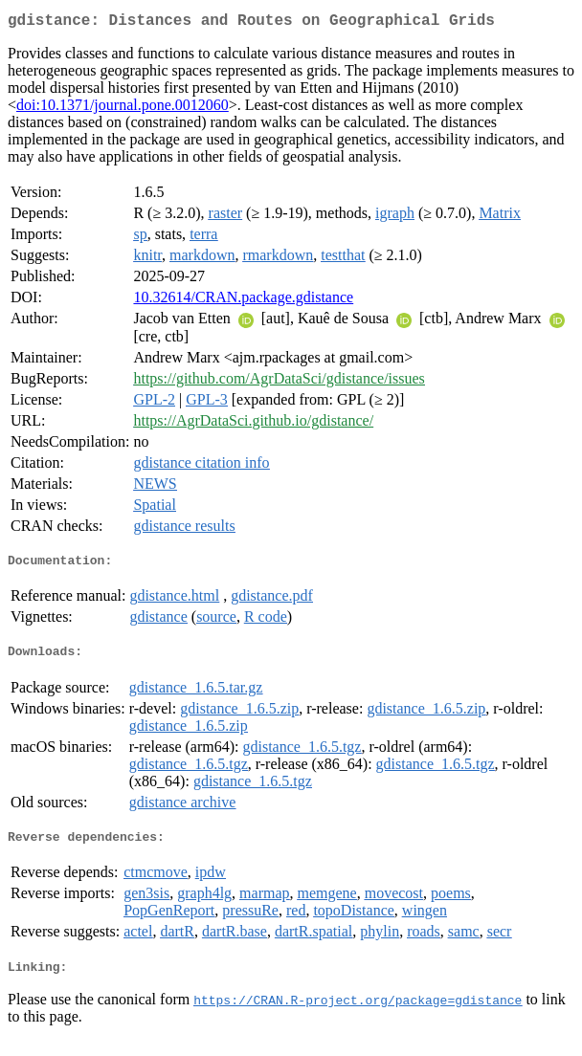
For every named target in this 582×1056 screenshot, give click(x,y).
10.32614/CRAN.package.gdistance (243, 301)
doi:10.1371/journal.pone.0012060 (122, 108)
